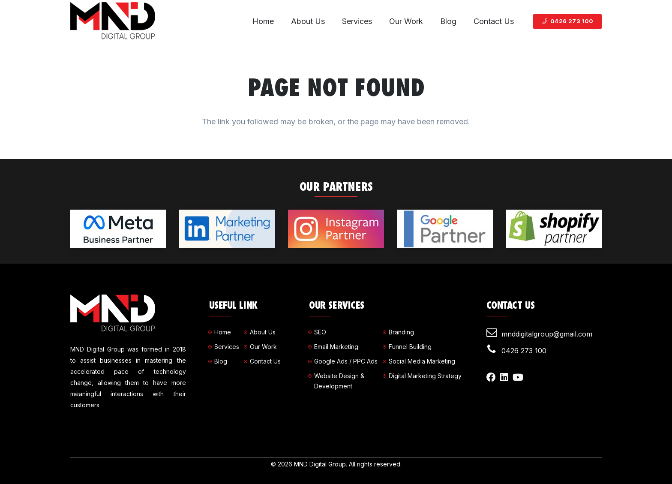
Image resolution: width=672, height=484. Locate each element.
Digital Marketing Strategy (425, 375)
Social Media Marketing (422, 361)
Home (222, 332)
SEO (320, 332)
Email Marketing (336, 346)
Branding (401, 332)
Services (226, 346)
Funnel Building (410, 346)
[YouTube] (518, 377)
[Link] (112, 21)
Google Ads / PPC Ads (346, 361)
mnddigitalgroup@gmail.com (546, 334)
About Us (263, 332)
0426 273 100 (523, 350)
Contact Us (265, 361)
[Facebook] (491, 377)
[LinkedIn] (504, 377)
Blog (220, 361)
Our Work (263, 346)
